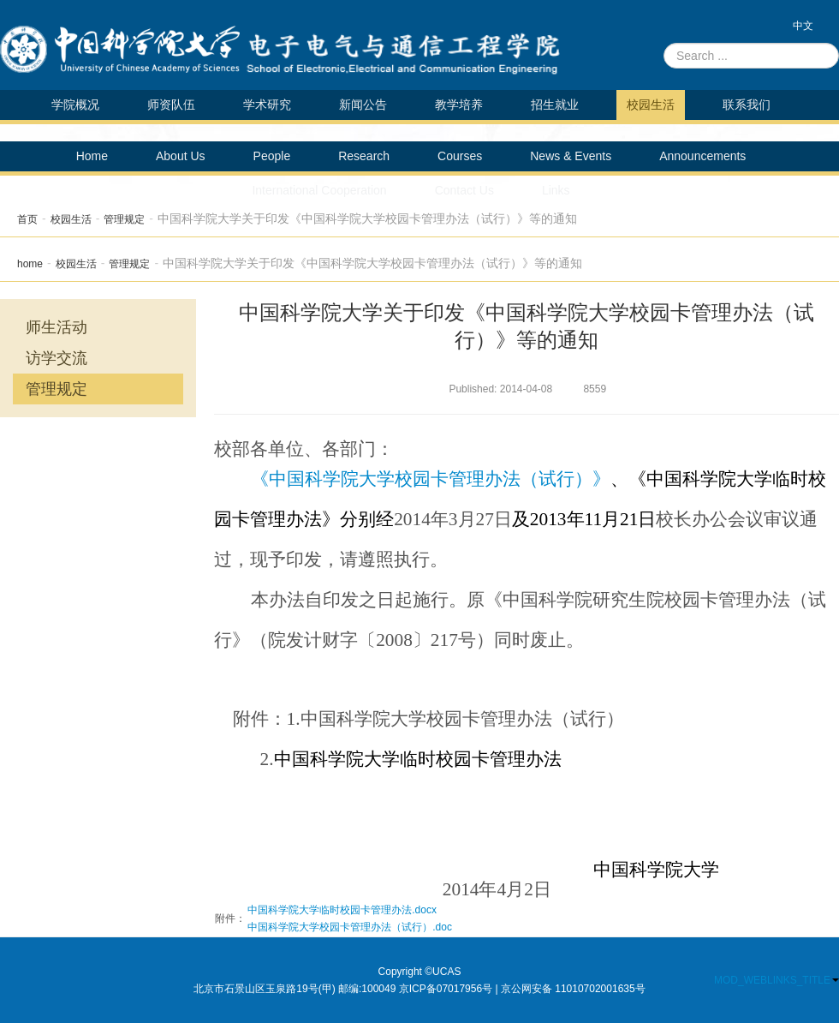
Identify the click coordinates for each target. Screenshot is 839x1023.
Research (364, 156)
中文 (803, 26)
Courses (459, 156)
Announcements (702, 156)
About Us (180, 156)
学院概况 (75, 104)
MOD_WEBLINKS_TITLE (776, 980)
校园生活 (651, 104)
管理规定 (124, 219)
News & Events (570, 156)
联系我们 (747, 104)
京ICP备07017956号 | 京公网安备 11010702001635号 (522, 989)
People (272, 156)
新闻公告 (363, 104)
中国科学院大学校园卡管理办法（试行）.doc (349, 927)
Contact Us (464, 190)
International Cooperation (319, 190)
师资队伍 (171, 104)
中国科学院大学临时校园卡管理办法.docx (342, 910)
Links (556, 190)
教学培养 (459, 104)
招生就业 (555, 104)
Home (92, 156)
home (30, 264)
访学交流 (56, 358)
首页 (27, 219)
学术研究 (267, 104)
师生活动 (56, 327)
